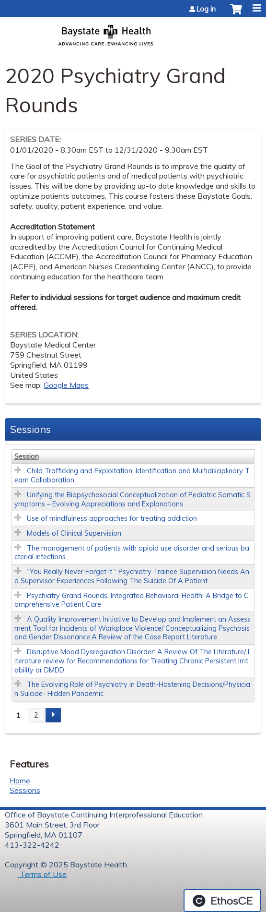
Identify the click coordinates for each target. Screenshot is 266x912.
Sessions (25, 790)
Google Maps (66, 385)
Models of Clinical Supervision (74, 533)
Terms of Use (42, 874)
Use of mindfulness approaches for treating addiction (112, 518)
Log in (206, 9)
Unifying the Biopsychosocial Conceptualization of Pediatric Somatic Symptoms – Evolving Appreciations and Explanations (132, 499)
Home (20, 780)
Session (26, 456)
